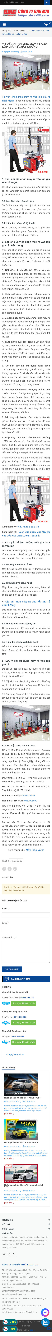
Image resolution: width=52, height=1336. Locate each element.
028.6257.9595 (19, 1305)
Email (5, 923)
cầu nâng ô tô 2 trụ (28, 527)
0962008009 (30, 801)
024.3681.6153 (19, 1284)
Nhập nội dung (9, 937)
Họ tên (5, 909)
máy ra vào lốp (16, 861)
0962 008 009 (18, 1036)
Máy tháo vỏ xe (35, 850)
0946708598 (29, 795)
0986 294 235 (27, 998)
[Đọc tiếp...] (9, 1113)
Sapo (32, 1330)
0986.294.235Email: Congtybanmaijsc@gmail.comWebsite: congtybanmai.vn (18, 1290)
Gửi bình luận (12, 969)
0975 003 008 (20, 1017)
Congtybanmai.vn (15, 1054)
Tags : (5, 861)
